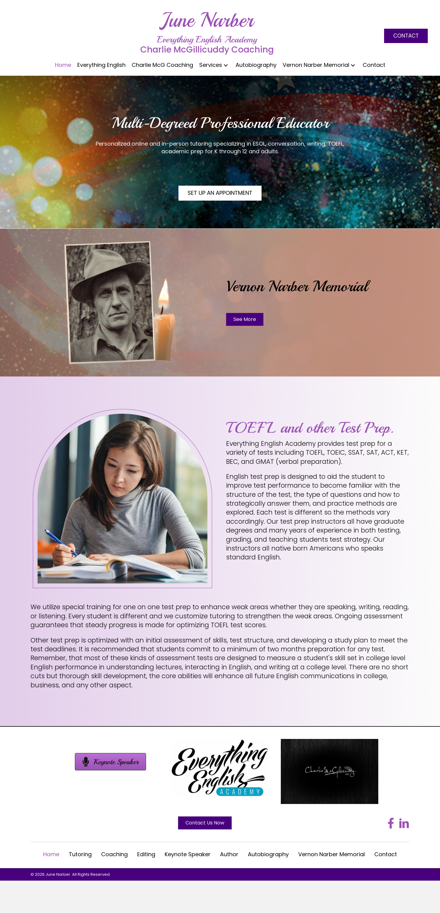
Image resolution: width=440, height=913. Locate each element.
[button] (406, 36)
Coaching (114, 854)
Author (229, 854)
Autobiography (268, 854)
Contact (385, 854)
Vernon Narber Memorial (331, 854)
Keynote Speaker (188, 854)
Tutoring (80, 854)
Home (51, 854)
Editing (146, 854)
